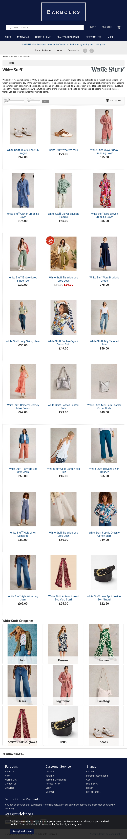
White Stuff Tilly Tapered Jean (104, 343)
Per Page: (33, 100)
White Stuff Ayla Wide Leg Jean (23, 598)
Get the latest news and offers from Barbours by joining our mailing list (63, 44)
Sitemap (50, 791)
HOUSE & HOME (43, 37)
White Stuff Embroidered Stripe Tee (23, 279)
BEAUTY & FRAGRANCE (68, 37)
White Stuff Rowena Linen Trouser (104, 470)
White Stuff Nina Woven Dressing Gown (104, 215)
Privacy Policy (53, 783)
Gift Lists (9, 787)
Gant (88, 779)
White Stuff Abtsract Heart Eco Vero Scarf (63, 598)
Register (107, 27)
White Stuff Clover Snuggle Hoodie (63, 215)
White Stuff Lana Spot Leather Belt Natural (104, 598)
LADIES (7, 37)
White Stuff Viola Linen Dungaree (23, 534)
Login (93, 27)
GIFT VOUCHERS (93, 37)
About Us (10, 771)
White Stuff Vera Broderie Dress (104, 279)
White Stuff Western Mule (64, 150)
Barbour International (97, 775)
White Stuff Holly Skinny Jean (23, 341)
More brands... (93, 791)
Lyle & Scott (92, 783)
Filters (11, 62)
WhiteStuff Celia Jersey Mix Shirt (63, 470)
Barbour (90, 771)
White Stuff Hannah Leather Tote (63, 407)
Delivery (50, 771)
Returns (50, 775)
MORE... (111, 37)
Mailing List (11, 779)
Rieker (89, 787)
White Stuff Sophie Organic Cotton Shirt (63, 343)
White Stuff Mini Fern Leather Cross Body (104, 407)
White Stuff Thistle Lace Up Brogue (23, 151)
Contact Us (73, 50)
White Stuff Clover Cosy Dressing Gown (104, 151)
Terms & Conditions (56, 779)
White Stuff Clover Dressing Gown (23, 215)
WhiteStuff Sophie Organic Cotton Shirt (104, 534)
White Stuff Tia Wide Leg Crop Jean (63, 279)
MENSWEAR (23, 37)
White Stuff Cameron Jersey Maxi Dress (22, 407)
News (59, 50)
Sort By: (14, 100)
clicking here (75, 824)
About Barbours (43, 50)
